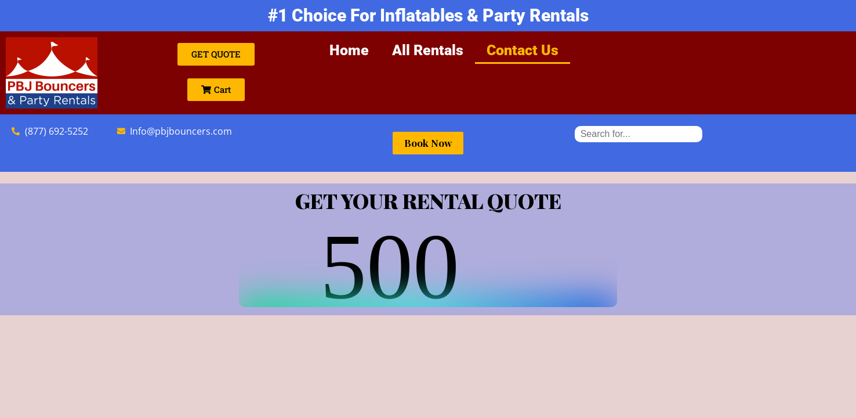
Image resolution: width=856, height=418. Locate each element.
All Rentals (427, 50)
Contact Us (522, 50)
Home (349, 50)
